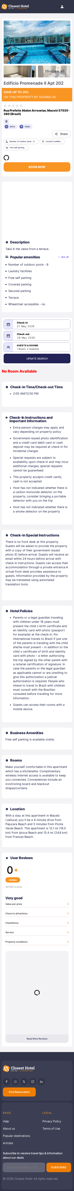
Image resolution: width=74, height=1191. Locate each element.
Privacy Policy (51, 1121)
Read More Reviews (37, 1038)
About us (9, 1128)
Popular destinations (16, 1136)
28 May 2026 (26, 337)
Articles (8, 1143)
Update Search (37, 358)
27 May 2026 (26, 326)
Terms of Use (51, 1128)
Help (6, 1121)
